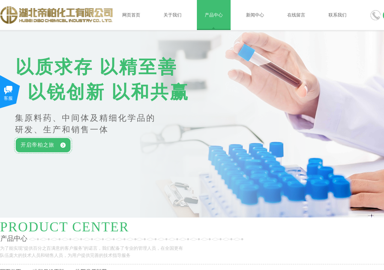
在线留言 (296, 15)
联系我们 (337, 15)
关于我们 (173, 15)
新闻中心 (255, 15)
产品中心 (214, 15)
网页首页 (131, 15)
